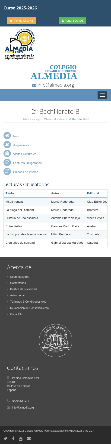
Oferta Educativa (54, 119)
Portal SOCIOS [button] (73, 20)
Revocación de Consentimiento (28, 308)
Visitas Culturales (24, 154)
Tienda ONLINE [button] (21, 20)
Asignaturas (21, 145)
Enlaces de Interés (25, 172)
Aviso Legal (16, 295)
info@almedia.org (55, 85)
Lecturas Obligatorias (27, 163)
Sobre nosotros (18, 276)
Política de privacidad (22, 289)
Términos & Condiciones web (26, 301)
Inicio (16, 136)
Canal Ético (15, 314)
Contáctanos (16, 283)
